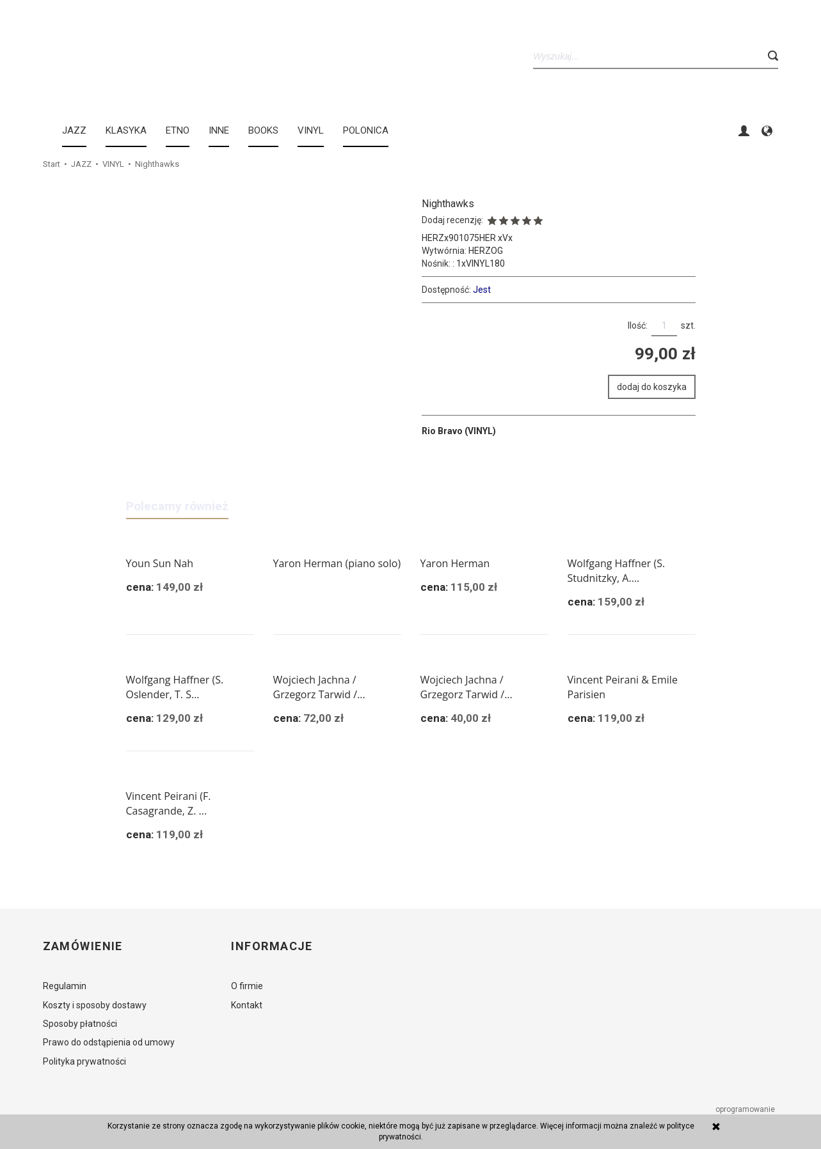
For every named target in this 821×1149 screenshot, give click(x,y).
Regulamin (64, 986)
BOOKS (263, 130)
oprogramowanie (746, 1109)
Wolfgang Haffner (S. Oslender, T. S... (175, 687)
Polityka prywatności (84, 1061)
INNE (219, 130)
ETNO (177, 130)
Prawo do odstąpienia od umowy (109, 1042)
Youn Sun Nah (160, 563)
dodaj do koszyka (652, 387)
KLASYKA (126, 130)
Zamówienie (83, 946)
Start (51, 164)
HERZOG (485, 251)
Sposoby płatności (80, 1024)
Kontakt (246, 1005)
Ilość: (638, 325)
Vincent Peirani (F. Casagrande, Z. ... (168, 803)
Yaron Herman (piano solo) (337, 563)
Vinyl (311, 130)
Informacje (271, 946)
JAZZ (74, 130)
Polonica (365, 130)
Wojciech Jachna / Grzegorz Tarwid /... (319, 687)
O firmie (247, 986)
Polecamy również (177, 506)
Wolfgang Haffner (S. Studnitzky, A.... (617, 570)
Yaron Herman (455, 563)
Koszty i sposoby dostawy (95, 1005)
